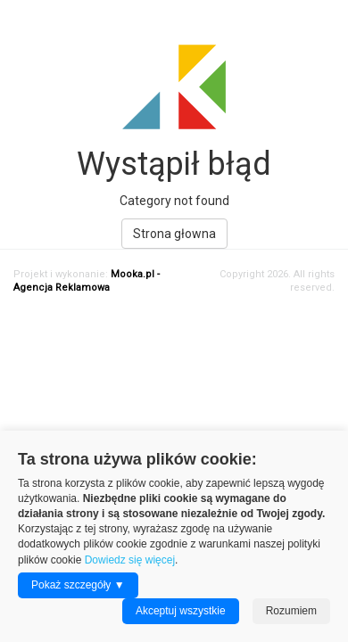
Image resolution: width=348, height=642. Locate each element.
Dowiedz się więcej (130, 560)
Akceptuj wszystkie (181, 611)
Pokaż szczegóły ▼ (78, 585)
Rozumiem (291, 611)
